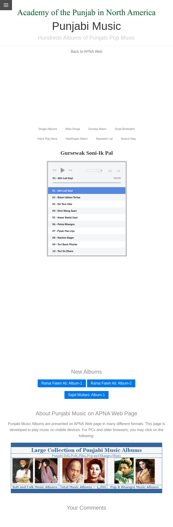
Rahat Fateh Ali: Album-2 (111, 383)
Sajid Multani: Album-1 (86, 395)
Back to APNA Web (86, 52)
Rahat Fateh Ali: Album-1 (61, 383)
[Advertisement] (86, 89)
